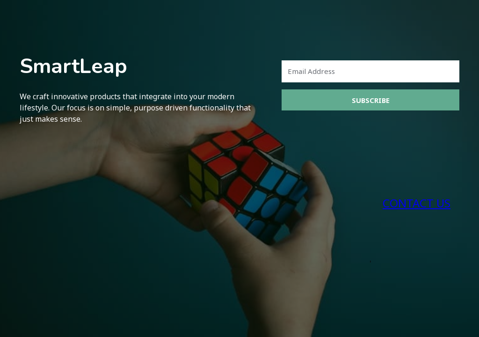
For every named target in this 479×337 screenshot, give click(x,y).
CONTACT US (416, 203)
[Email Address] (370, 71)
